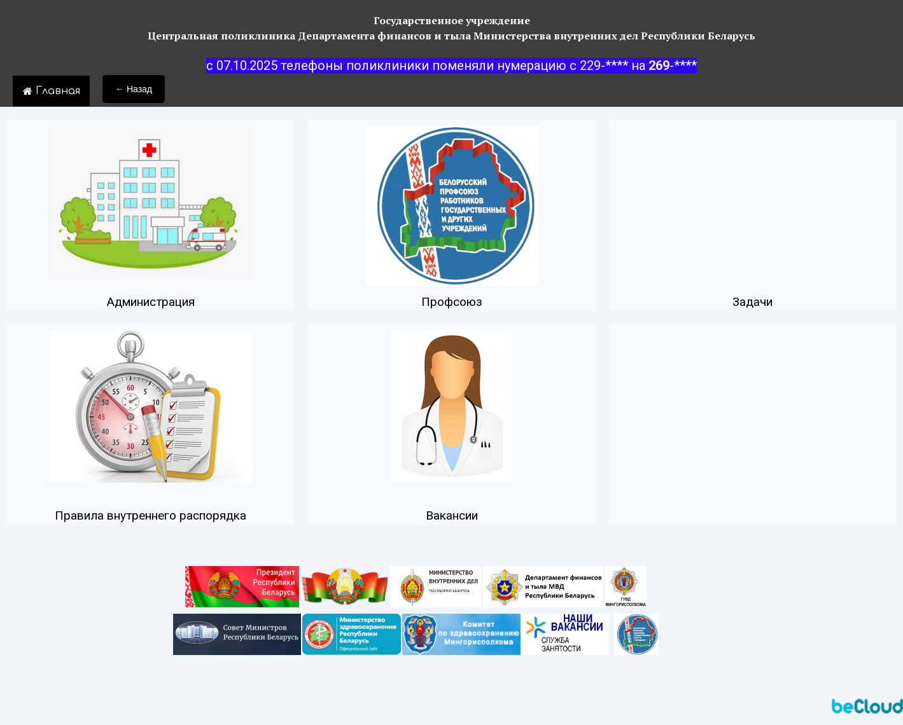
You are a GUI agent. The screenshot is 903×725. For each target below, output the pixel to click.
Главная (51, 91)
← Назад (133, 89)
